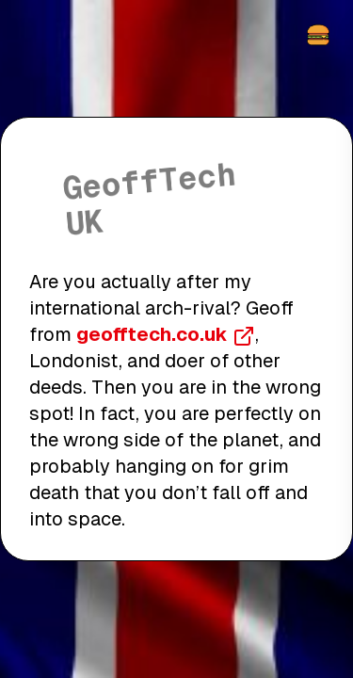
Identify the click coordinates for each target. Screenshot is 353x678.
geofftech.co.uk (165, 334)
